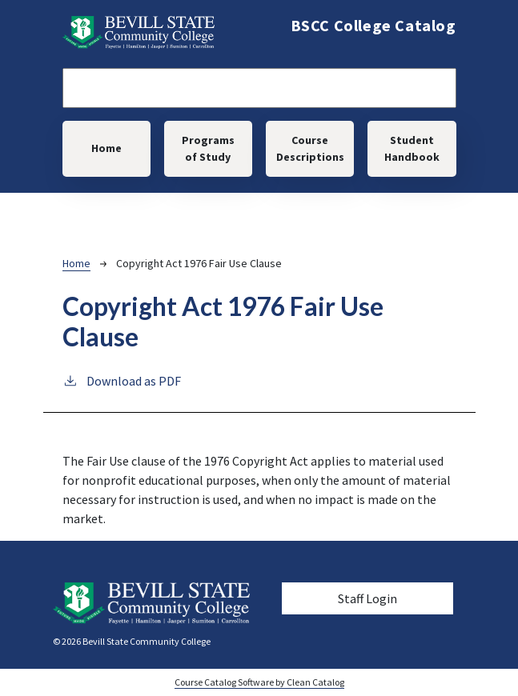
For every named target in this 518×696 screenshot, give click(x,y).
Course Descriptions (310, 148)
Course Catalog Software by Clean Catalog (259, 682)
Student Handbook (412, 148)
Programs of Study (208, 148)
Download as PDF (121, 380)
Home (106, 148)
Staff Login (367, 598)
